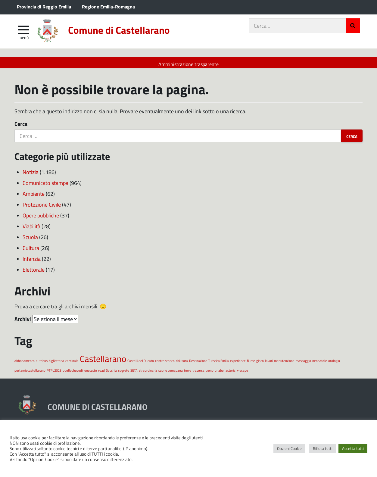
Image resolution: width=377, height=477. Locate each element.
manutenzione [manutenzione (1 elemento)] (284, 363)
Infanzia (32, 261)
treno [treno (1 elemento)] (209, 373)
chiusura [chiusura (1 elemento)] (182, 363)
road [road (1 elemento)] (101, 373)
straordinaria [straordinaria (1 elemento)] (148, 373)
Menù (23, 40)
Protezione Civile (42, 207)
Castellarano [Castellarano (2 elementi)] (103, 361)
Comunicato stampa (45, 185)
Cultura (31, 250)
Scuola (30, 240)
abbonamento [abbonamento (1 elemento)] (24, 363)
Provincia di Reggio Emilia (44, 6)
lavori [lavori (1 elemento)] (269, 363)
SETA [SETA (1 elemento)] (134, 373)
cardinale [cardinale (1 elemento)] (72, 363)
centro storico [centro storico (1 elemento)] (165, 363)
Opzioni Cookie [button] (289, 448)
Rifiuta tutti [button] (322, 448)
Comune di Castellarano (131, 34)
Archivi (22, 322)
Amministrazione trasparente (188, 64)
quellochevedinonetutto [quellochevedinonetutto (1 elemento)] (80, 373)
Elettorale (34, 272)
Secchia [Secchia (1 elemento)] (111, 373)
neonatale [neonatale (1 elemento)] (319, 363)
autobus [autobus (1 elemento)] (42, 363)
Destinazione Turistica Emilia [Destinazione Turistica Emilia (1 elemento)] (209, 363)
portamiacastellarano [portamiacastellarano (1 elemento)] (29, 373)
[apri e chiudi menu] (23, 32)
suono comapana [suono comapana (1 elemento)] (170, 373)
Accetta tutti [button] (353, 448)
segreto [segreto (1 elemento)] (123, 373)
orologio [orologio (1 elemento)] (334, 363)
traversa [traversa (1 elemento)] (198, 373)
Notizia (31, 175)
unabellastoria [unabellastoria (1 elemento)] (225, 373)
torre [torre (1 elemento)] (187, 373)
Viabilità (31, 229)
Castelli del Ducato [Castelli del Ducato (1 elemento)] (140, 363)
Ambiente (34, 196)
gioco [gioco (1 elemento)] (260, 363)
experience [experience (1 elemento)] (238, 363)
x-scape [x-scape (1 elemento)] (242, 373)
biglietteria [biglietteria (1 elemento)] (56, 363)
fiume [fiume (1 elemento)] (251, 363)
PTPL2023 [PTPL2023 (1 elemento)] (54, 373)
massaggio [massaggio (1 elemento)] (303, 363)
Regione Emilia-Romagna (108, 6)
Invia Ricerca (353, 28)
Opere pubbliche (41, 218)
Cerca (20, 127)
